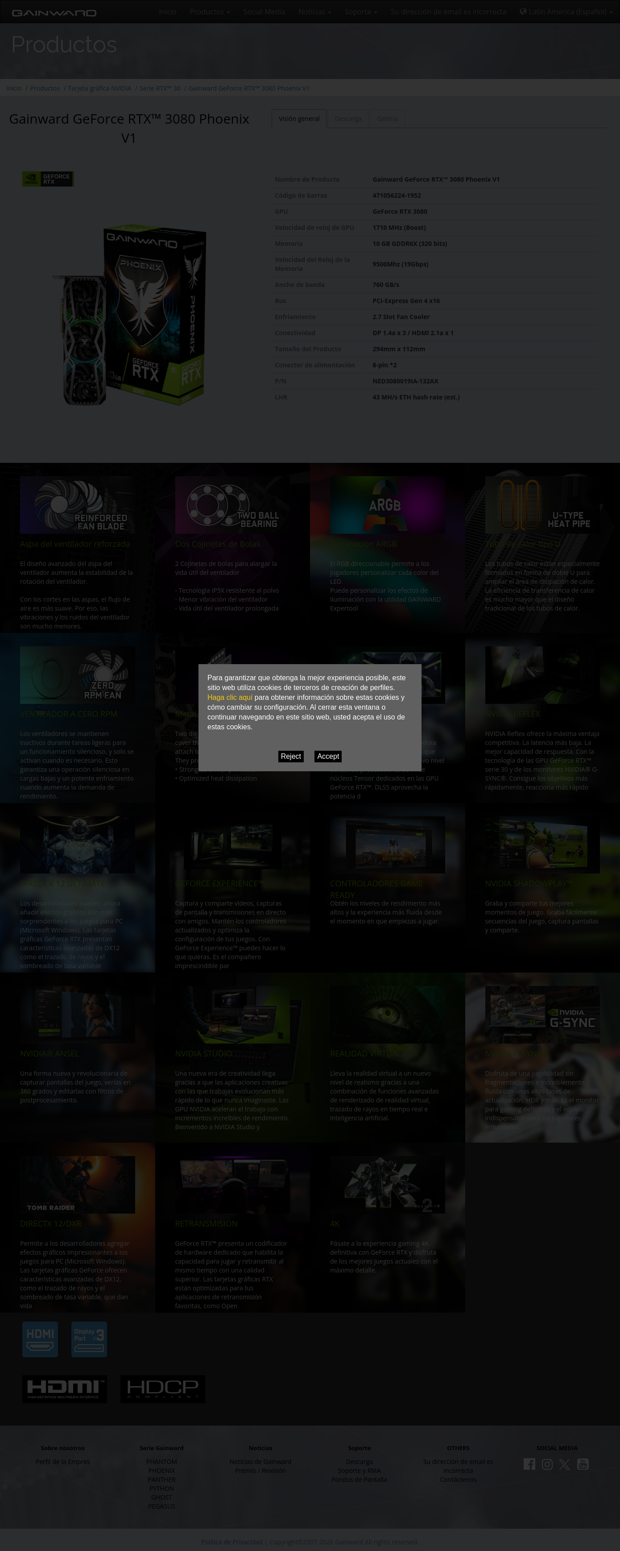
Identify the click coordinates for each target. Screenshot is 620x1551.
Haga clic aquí (229, 697)
